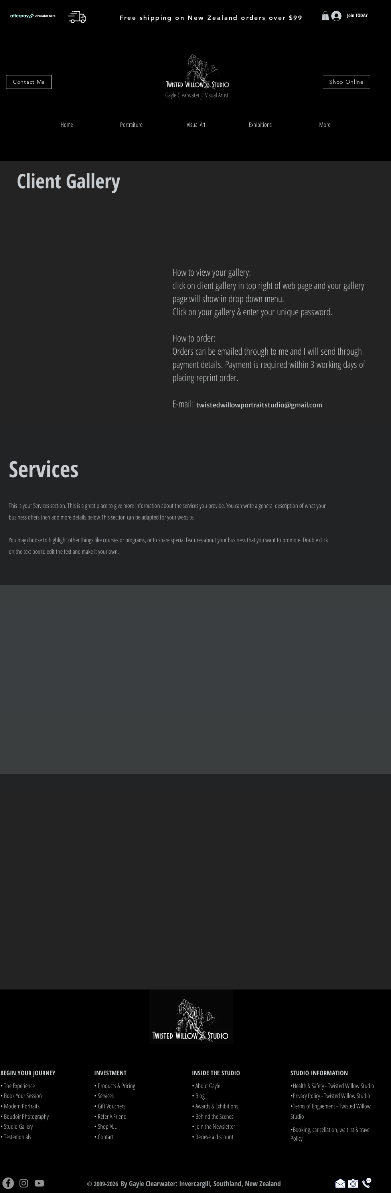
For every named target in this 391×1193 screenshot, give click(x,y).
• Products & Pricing (114, 1085)
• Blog (198, 1095)
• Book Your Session (21, 1095)
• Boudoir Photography (24, 1116)
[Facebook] (8, 1183)
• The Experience (17, 1085)
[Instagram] (24, 1183)
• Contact (104, 1136)
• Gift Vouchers (109, 1106)
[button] (131, 124)
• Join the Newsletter (213, 1126)
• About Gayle (206, 1085)
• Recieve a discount (212, 1136)
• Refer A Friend (110, 1116)
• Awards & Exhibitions (215, 1106)
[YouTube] (39, 1183)
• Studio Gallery (16, 1126)
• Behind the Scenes (212, 1116)
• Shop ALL (105, 1126)
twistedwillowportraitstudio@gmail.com (259, 404)
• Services (104, 1095)
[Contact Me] (29, 82)
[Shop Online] (346, 82)
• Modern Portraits (19, 1106)
